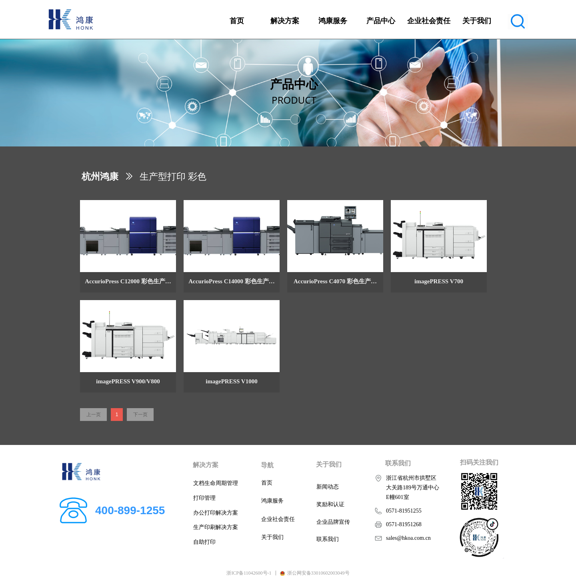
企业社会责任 (428, 21)
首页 (237, 21)
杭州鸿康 (100, 177)
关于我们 (476, 21)
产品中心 (380, 21)
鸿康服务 (332, 21)
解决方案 (284, 21)
